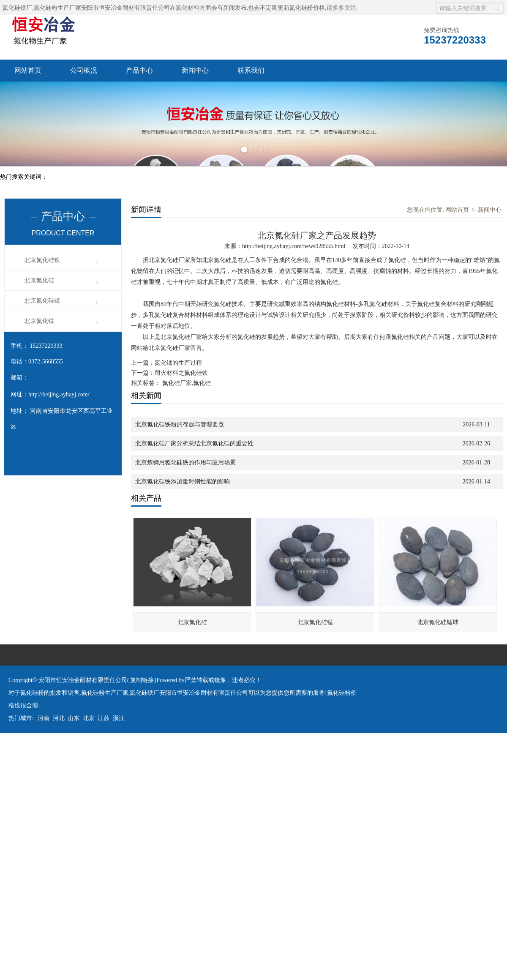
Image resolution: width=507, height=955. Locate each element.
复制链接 (142, 680)
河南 (43, 718)
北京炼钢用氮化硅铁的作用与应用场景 (185, 462)
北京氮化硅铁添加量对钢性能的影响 (182, 481)
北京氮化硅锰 (42, 300)
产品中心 (139, 70)
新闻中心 (195, 70)
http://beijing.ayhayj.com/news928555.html (294, 246)
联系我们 (250, 70)
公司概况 (83, 70)
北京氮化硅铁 (42, 260)
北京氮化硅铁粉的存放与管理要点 (179, 424)
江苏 (103, 718)
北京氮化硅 (39, 280)
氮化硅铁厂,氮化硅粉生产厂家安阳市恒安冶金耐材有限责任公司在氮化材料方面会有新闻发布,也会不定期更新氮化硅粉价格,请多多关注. (180, 8)
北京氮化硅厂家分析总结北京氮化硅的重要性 (194, 443)
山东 (73, 718)
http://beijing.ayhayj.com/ (59, 394)
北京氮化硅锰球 (437, 622)
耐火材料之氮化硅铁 (181, 373)
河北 (59, 718)
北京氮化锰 (39, 321)
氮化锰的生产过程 (178, 363)
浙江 (119, 718)
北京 (89, 718)
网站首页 (27, 70)
